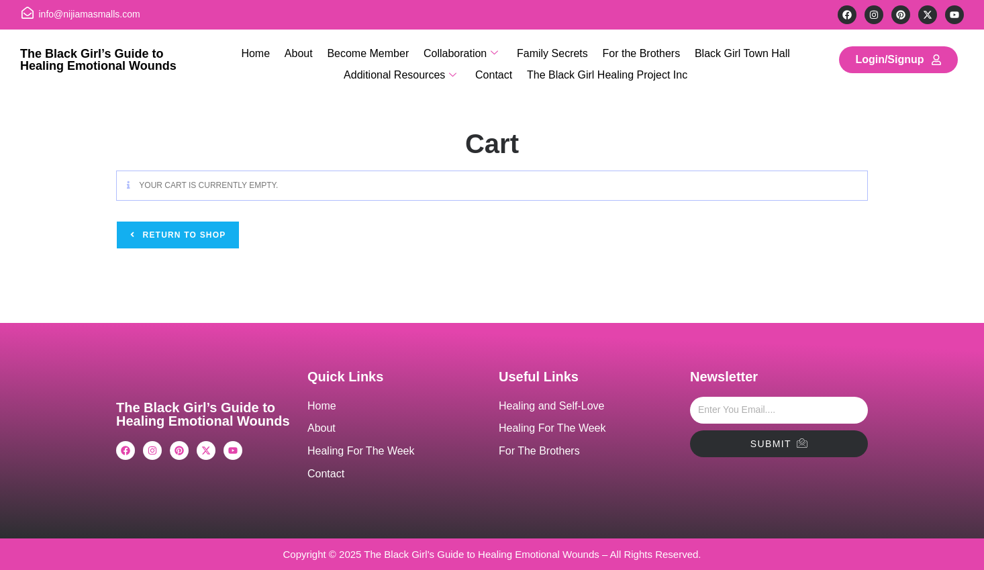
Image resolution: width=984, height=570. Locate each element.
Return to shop (183, 235)
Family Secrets (551, 52)
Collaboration (461, 53)
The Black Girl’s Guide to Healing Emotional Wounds (98, 60)
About (301, 52)
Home (259, 52)
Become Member (369, 52)
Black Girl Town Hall (739, 52)
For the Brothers (639, 52)
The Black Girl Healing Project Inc (606, 71)
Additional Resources (401, 72)
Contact (493, 71)
